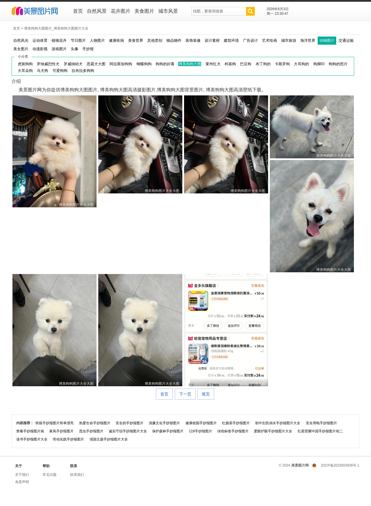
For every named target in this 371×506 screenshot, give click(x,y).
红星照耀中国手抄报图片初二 (320, 431)
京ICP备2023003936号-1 (340, 465)
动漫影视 (40, 49)
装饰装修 (193, 40)
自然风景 (97, 11)
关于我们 (22, 475)
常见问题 (50, 475)
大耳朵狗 (25, 70)
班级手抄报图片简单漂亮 (54, 423)
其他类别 (154, 40)
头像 (74, 49)
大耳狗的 (301, 64)
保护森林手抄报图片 (167, 431)
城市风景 (168, 11)
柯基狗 (230, 64)
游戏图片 (59, 49)
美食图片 (144, 11)
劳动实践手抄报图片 (68, 439)
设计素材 (212, 40)
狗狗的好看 (165, 64)
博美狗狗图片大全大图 (76, 205)
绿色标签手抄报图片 (233, 431)
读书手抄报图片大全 (32, 439)
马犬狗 (42, 70)
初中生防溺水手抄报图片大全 (277, 423)
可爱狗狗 (60, 70)
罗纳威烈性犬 (48, 64)
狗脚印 (319, 64)
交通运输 (346, 40)
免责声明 (22, 482)
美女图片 (20, 49)
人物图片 (97, 40)
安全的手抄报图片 (129, 423)
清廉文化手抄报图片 (164, 423)
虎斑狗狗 (25, 64)
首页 (78, 11)
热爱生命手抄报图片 (94, 423)
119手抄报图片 (200, 431)
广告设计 (250, 40)
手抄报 (88, 49)
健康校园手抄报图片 (201, 423)
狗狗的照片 (338, 64)
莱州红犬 (213, 64)
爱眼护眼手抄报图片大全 (273, 431)
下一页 (185, 394)
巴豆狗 (245, 64)
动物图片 (326, 40)
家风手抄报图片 (61, 431)
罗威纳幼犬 (73, 64)
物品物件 (173, 40)
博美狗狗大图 (190, 64)
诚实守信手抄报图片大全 (128, 431)
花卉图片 (120, 11)
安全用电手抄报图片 (321, 423)
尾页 (206, 394)
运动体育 (40, 40)
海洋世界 (307, 40)
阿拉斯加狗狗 (121, 64)
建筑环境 (231, 40)
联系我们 (77, 475)
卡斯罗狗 (282, 64)
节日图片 (78, 40)
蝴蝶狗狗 (144, 64)
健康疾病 (116, 40)
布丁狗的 (263, 64)
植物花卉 (59, 40)
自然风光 (20, 40)
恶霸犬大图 (96, 64)
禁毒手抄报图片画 (30, 431)
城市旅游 (288, 40)
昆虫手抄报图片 (91, 431)
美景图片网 (38, 11)
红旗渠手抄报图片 (236, 423)
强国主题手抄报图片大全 (109, 439)
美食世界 (135, 40)
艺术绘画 (269, 40)
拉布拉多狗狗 (83, 70)
